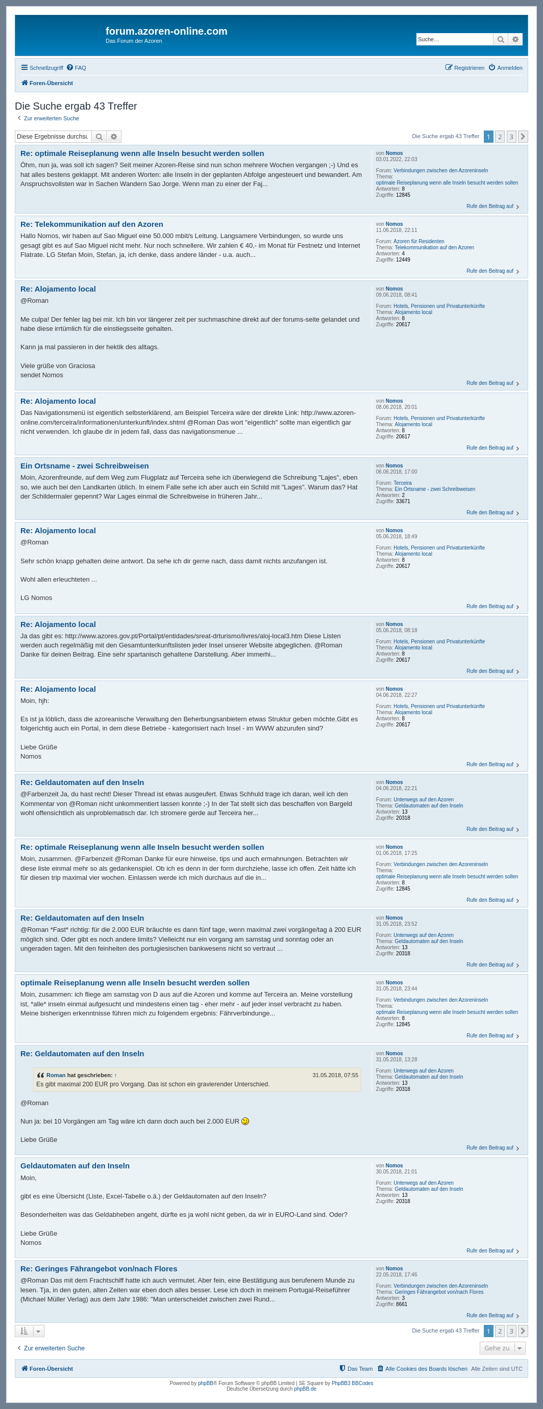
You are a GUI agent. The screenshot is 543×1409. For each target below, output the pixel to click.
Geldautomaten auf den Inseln (429, 805)
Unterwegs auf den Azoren (423, 799)
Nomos (394, 153)
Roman (56, 1075)
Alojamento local (413, 312)
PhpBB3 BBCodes (353, 1383)
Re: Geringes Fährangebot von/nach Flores (99, 1268)
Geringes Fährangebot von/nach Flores (439, 1292)
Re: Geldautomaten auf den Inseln (82, 782)
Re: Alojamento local (58, 288)
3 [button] (511, 136)
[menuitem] (76, 68)
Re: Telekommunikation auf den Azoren (91, 224)
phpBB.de (305, 1389)
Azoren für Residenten (419, 241)
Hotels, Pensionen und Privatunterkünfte (439, 306)
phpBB (205, 1383)
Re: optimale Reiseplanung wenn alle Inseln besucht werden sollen (142, 153)
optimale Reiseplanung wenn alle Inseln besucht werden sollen (447, 183)
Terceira (402, 483)
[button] (523, 137)
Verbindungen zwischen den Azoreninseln (440, 170)
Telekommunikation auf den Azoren (435, 247)
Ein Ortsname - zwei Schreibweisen (435, 489)
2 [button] (500, 136)
